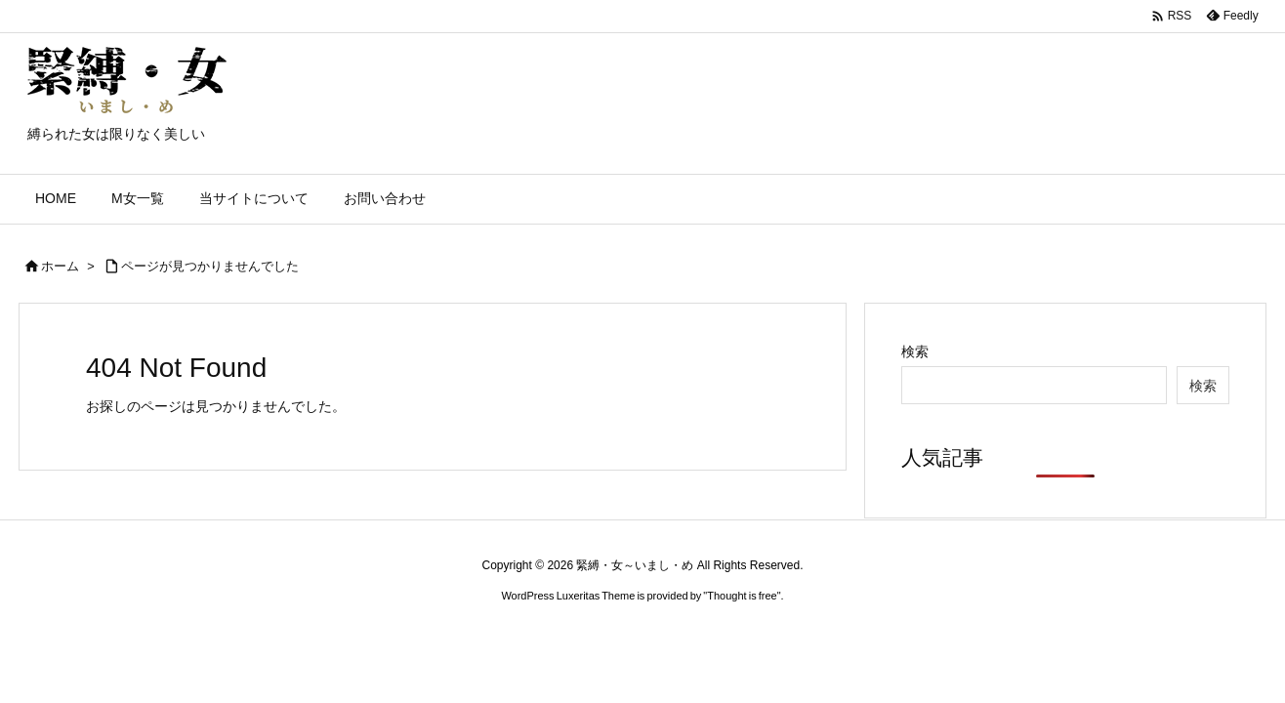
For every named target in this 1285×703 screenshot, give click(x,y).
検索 (915, 351)
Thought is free (741, 595)
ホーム (60, 266)
